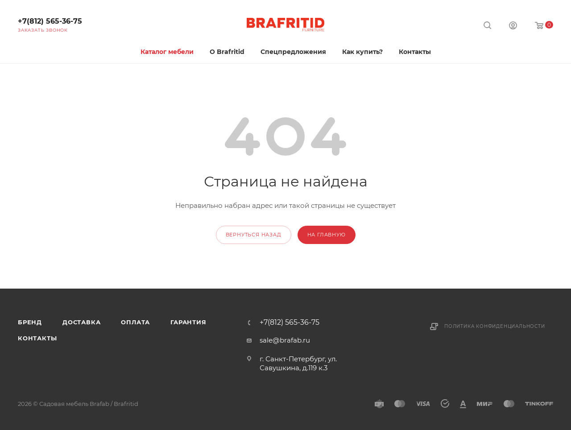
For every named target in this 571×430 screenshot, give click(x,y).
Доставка (81, 322)
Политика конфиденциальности (494, 326)
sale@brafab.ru (285, 340)
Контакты (37, 338)
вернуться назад (253, 235)
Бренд (30, 322)
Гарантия (188, 322)
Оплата (135, 322)
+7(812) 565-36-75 (50, 21)
